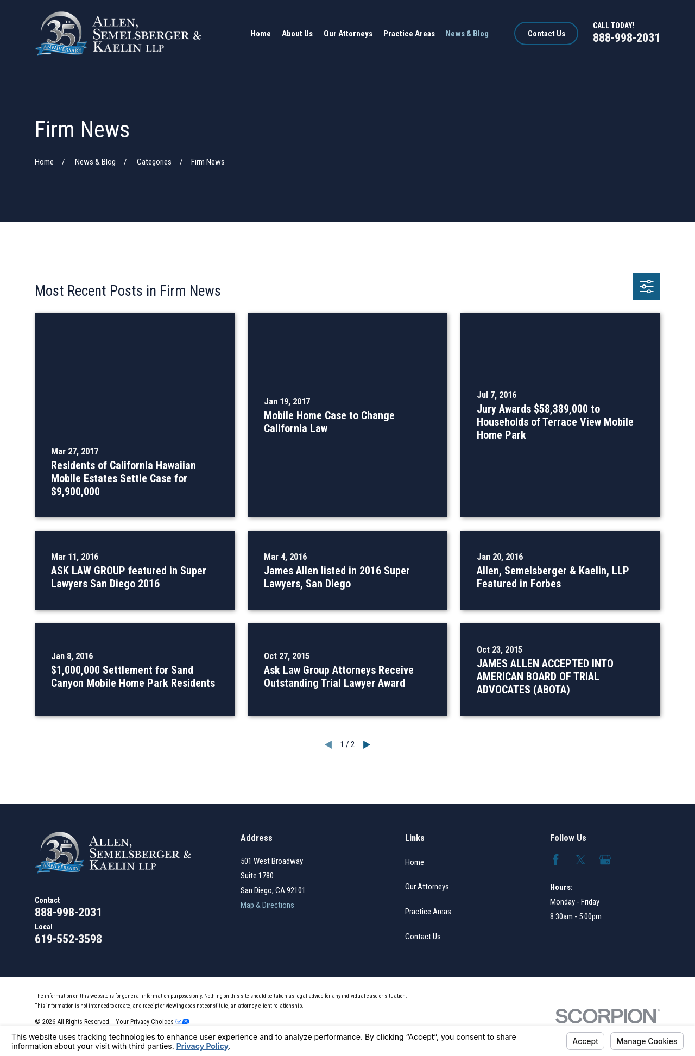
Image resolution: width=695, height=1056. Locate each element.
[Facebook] (555, 859)
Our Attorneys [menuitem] (348, 34)
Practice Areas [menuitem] (409, 34)
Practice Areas (428, 911)
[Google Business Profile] (605, 859)
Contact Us (546, 34)
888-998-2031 (626, 37)
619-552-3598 (68, 939)
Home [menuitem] (261, 34)
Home (414, 862)
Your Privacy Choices (152, 1021)
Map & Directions (267, 905)
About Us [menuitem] (297, 34)
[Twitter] (580, 859)
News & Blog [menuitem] (467, 34)
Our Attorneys (427, 886)
